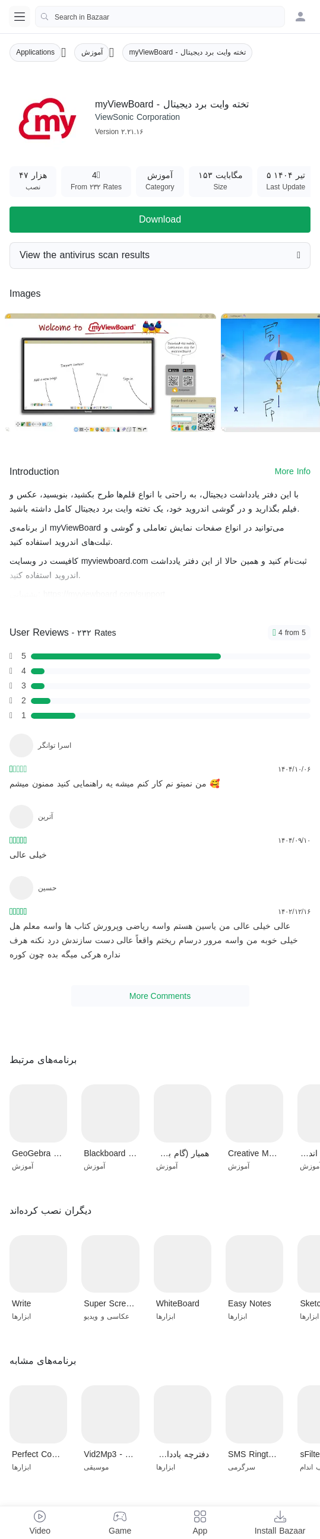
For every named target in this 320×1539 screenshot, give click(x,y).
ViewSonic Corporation (137, 117)
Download (160, 219)
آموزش (92, 52)
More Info (293, 471)
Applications (35, 52)
